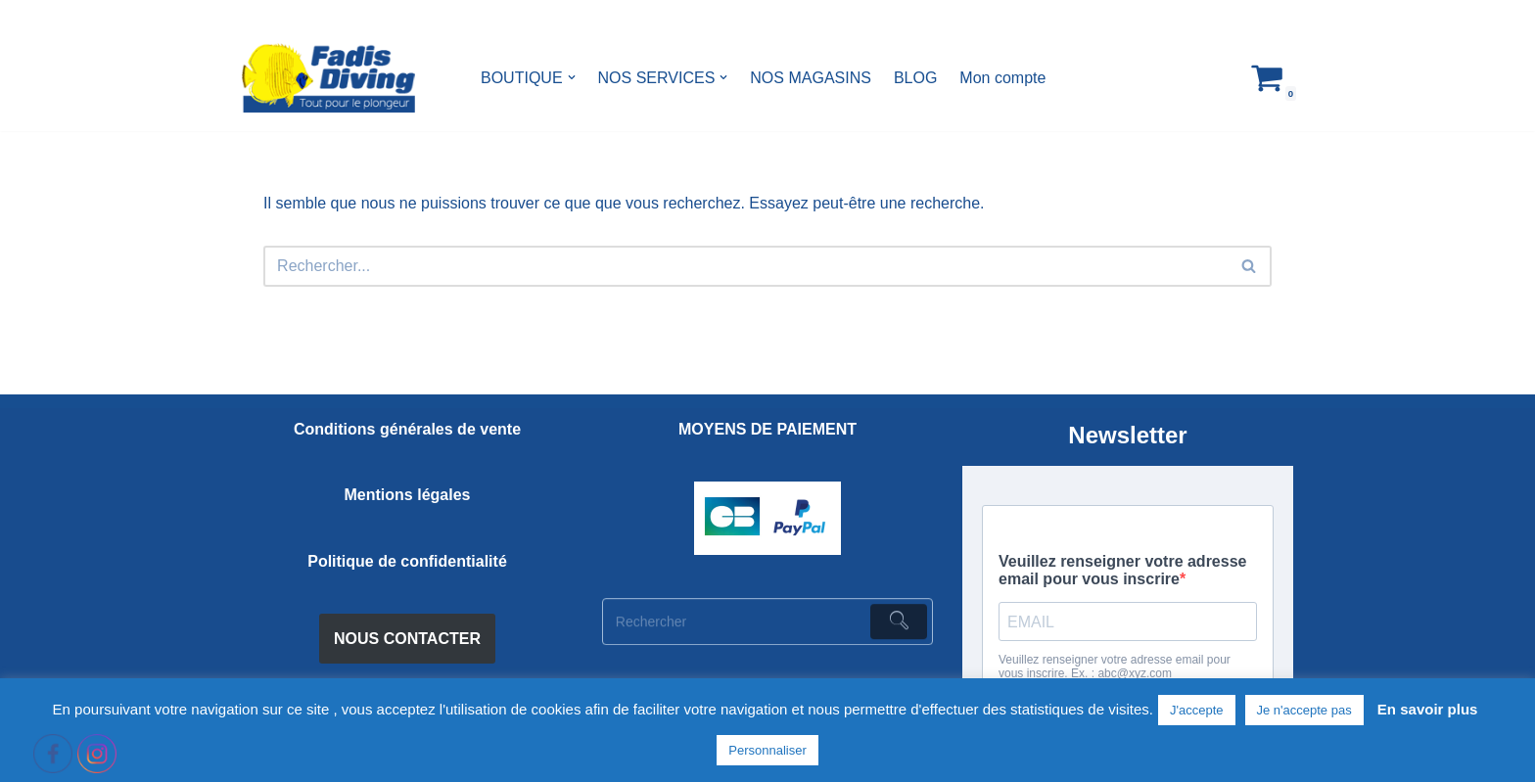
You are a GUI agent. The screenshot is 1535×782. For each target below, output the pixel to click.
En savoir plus (1427, 709)
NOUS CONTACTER (407, 638)
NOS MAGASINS (810, 77)
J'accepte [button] (1197, 710)
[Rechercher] (745, 266)
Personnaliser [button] (767, 750)
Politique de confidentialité (407, 561)
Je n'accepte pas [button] (1304, 710)
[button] (572, 77)
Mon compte (1002, 77)
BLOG (915, 77)
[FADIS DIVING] (328, 78)
